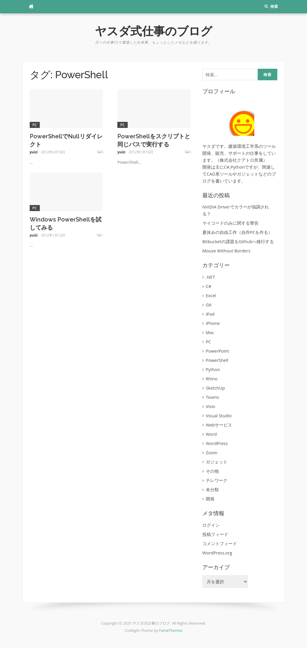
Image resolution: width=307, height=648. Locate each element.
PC (35, 124)
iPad (210, 314)
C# (208, 286)
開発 (210, 499)
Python (213, 369)
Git (209, 305)
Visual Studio (219, 415)
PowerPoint (217, 351)
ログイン (211, 525)
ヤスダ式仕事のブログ (153, 31)
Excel (211, 295)
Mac (210, 332)
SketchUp (215, 388)
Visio (210, 406)
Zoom (212, 452)
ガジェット (216, 462)
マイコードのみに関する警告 (230, 223)
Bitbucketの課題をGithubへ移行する (238, 241)
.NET (210, 277)
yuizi (34, 152)
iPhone (213, 323)
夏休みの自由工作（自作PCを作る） (237, 232)
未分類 (212, 489)
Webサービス (219, 425)
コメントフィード (219, 543)
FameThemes (170, 630)
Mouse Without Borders (226, 251)
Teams (212, 397)
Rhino (211, 378)
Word (211, 434)
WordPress (217, 443)
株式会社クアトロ (237, 160)
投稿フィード (215, 534)
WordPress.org (217, 553)
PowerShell (217, 360)
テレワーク (216, 480)
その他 (212, 471)
